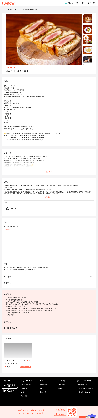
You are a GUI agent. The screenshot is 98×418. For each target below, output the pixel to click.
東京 (4, 9)
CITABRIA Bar (13, 9)
